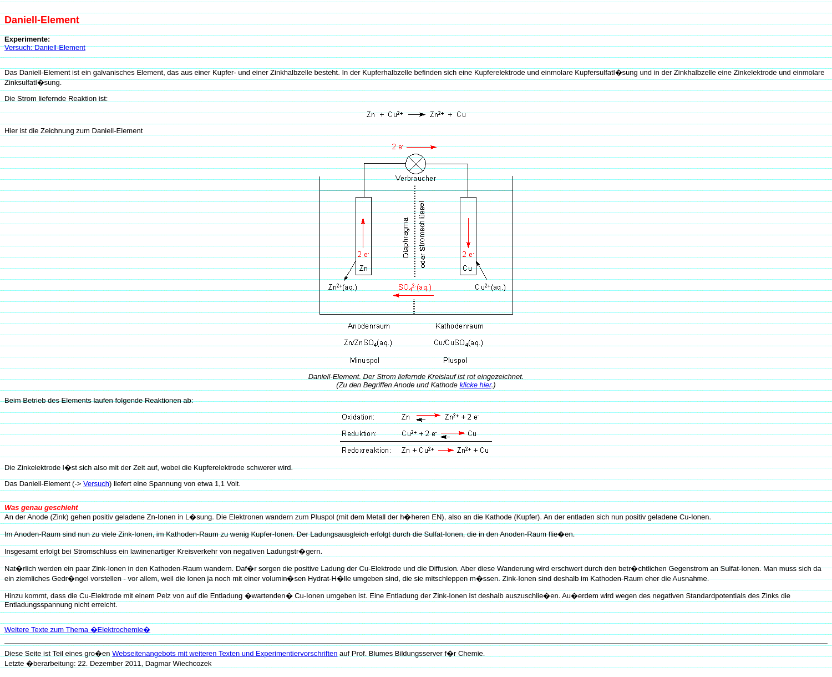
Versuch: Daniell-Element (44, 47)
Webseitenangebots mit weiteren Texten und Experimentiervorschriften (224, 653)
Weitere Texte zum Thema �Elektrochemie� (77, 629)
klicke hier (475, 385)
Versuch (96, 483)
